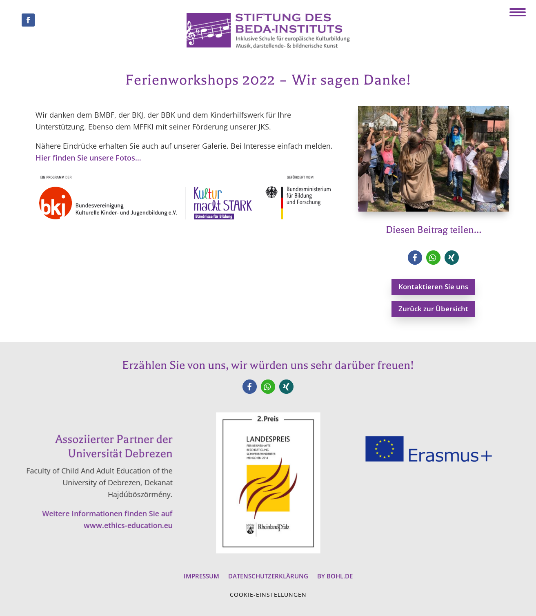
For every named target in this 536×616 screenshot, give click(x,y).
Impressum (201, 575)
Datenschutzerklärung (268, 575)
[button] (415, 257)
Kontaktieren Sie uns (433, 286)
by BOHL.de (335, 575)
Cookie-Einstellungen (268, 594)
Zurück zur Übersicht (433, 308)
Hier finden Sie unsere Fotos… (88, 158)
